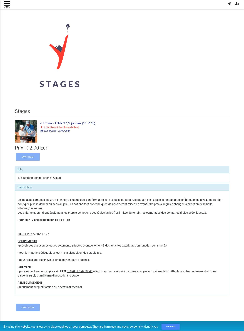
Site (20, 169)
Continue (170, 327)
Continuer (28, 156)
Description (25, 187)
